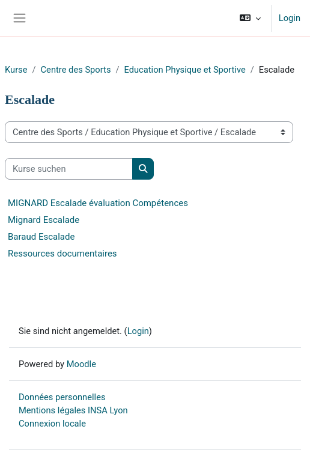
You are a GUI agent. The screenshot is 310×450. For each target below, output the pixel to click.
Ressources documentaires (62, 253)
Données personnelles (62, 397)
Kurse (16, 69)
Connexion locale (52, 423)
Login (289, 18)
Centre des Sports (76, 69)
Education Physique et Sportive (185, 69)
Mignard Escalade (43, 219)
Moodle (81, 364)
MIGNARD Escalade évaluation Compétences (98, 203)
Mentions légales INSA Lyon (73, 410)
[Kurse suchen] (69, 169)
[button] (249, 18)
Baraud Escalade (41, 236)
